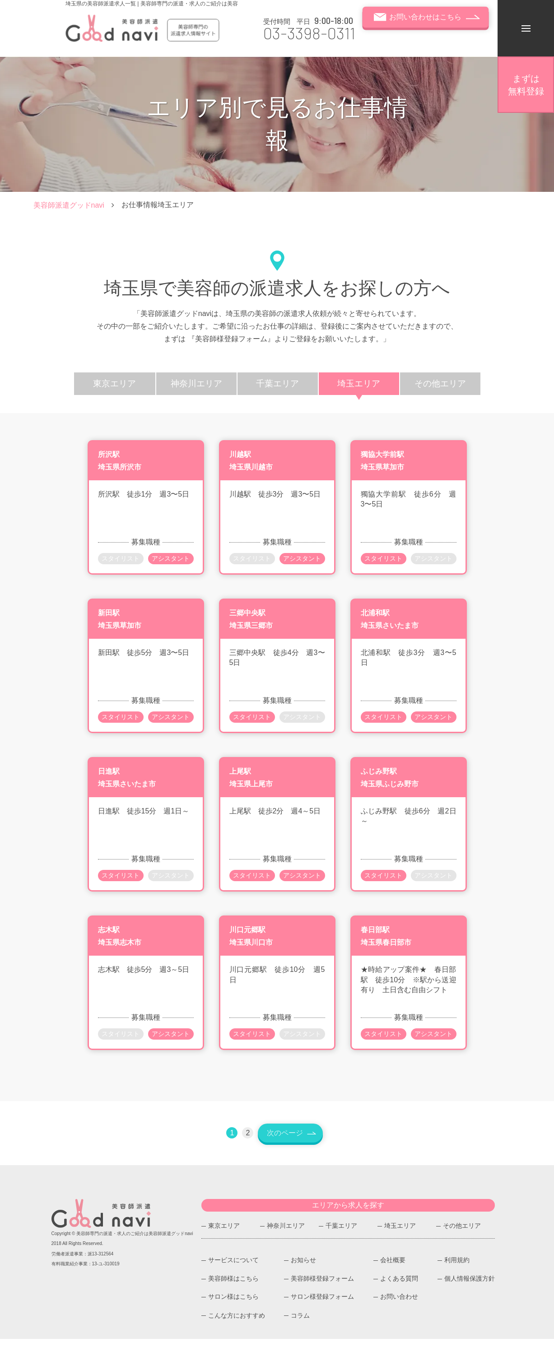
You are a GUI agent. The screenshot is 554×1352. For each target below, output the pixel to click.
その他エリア (462, 1238)
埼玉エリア (400, 1238)
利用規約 (457, 1273)
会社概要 (392, 1273)
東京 (114, 384)
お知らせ (303, 1273)
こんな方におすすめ (236, 1328)
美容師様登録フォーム (322, 1291)
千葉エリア (341, 1238)
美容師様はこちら (233, 1291)
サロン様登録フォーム (322, 1310)
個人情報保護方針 (469, 1291)
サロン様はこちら (233, 1310)
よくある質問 (399, 1291)
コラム (300, 1328)
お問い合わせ (399, 1310)
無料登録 (526, 85)
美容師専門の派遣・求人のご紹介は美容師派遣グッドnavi (134, 1246)
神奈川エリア (286, 1238)
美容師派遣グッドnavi (68, 205)
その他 (440, 384)
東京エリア (224, 1238)
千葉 (277, 384)
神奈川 (196, 384)
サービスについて (233, 1273)
